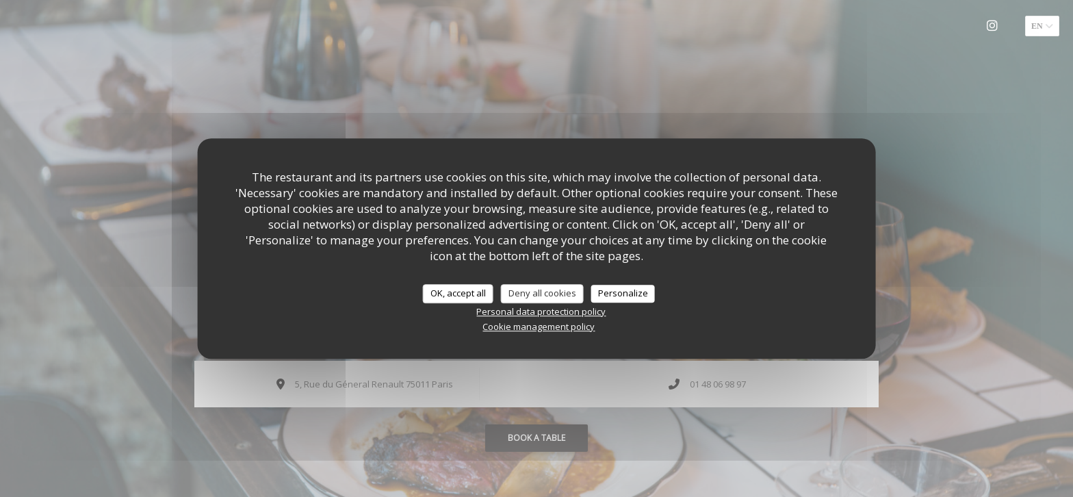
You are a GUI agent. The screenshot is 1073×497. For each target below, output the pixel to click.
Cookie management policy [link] (538, 326)
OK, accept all (458, 293)
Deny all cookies (542, 293)
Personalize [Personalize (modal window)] (623, 293)
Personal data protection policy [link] (541, 311)
